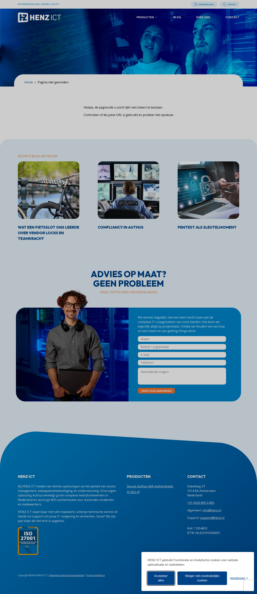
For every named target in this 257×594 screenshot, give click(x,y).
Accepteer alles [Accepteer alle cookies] (161, 578)
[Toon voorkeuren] (239, 578)
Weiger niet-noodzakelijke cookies (202, 578)
